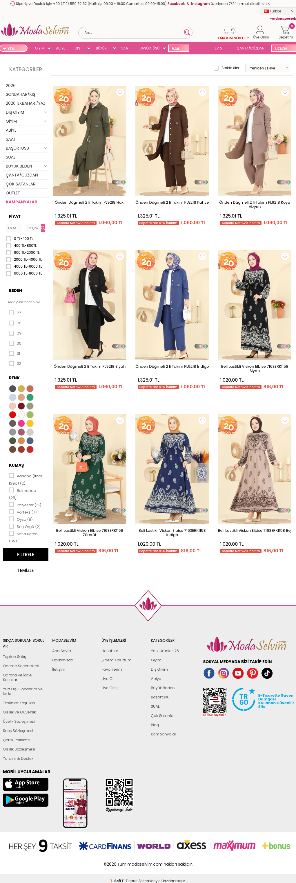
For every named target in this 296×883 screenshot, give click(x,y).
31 (14, 353)
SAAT (125, 48)
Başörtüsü (160, 697)
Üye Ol (107, 678)
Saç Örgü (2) (25, 526)
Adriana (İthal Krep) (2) (25, 479)
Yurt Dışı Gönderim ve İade (23, 691)
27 (15, 313)
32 (15, 364)
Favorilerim (111, 669)
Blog (155, 725)
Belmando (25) (22, 494)
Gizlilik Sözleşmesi (19, 749)
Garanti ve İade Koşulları (17, 677)
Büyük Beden (163, 688)
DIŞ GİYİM (79, 49)
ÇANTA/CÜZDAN (250, 48)
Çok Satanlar (163, 715)
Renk (14, 378)
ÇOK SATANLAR (20, 184)
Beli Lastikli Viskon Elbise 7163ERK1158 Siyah (254, 369)
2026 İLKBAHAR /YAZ (26, 103)
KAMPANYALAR (21, 202)
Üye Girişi (109, 688)
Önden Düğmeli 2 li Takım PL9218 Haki (90, 202)
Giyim (156, 660)
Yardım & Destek (18, 758)
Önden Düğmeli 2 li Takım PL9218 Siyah (90, 366)
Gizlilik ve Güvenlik (19, 712)
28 (15, 323)
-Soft (116, 861)
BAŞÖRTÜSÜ (149, 48)
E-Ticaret (130, 861)
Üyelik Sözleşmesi (19, 721)
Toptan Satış (14, 656)
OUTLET (13, 193)
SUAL (201, 49)
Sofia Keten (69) (23, 537)
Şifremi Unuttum (116, 660)
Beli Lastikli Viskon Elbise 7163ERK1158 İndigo (172, 533)
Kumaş (16, 465)
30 (15, 343)
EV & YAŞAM (221, 49)
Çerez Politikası (16, 740)
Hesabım (109, 651)
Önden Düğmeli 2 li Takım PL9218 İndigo (172, 366)
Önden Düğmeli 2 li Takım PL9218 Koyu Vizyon (254, 204)
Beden (15, 290)
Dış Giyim (159, 669)
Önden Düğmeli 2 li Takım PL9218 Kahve (172, 202)
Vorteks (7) (23, 512)
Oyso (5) (21, 519)
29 (15, 333)
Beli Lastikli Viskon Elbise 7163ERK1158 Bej (254, 530)
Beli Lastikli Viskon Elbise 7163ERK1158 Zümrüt (89, 533)
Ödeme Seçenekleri (21, 666)
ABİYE (60, 48)
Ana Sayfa (61, 651)
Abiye (156, 678)
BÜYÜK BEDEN (101, 49)
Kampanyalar (163, 734)
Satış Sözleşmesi (18, 730)
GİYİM (40, 48)
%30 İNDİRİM (178, 49)
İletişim (58, 669)
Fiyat (15, 216)
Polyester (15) (25, 504)
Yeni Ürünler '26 (165, 651)
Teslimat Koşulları (19, 703)
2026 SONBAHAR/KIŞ (20, 90)
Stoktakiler (226, 68)
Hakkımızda (62, 660)
